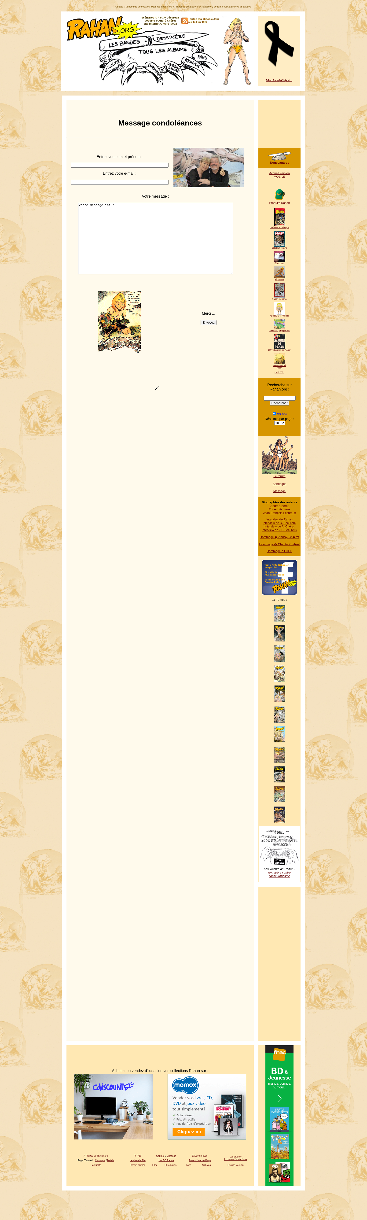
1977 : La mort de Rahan (279, 349)
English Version (236, 1165)
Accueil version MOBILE (279, 174)
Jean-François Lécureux (279, 513)
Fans (188, 1165)
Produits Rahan (279, 201)
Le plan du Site (138, 1160)
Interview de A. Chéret (279, 526)
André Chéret (279, 506)
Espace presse (199, 1155)
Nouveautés (279, 161)
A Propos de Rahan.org (96, 1155)
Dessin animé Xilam (279, 365)
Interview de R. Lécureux (279, 523)
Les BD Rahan (166, 1160)
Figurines (279, 278)
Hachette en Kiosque (279, 226)
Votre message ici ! (155, 245)
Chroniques (170, 1165)
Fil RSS (138, 1155)
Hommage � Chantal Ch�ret (279, 544)
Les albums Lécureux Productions (235, 1158)
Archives (206, 1165)
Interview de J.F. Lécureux (279, 530)
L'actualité (96, 1165)
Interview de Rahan (279, 519)
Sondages (279, 484)
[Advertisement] (279, 121)
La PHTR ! (279, 372)
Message (279, 491)
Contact (160, 1156)
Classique (100, 1160)
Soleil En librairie (279, 247)
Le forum (279, 475)
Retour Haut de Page (200, 1160)
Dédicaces (279, 262)
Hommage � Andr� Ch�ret (279, 537)
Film (154, 1165)
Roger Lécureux (279, 509)
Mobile (110, 1160)
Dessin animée (137, 1165)
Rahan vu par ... (279, 298)
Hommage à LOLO (279, 551)
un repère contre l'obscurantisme (279, 874)
